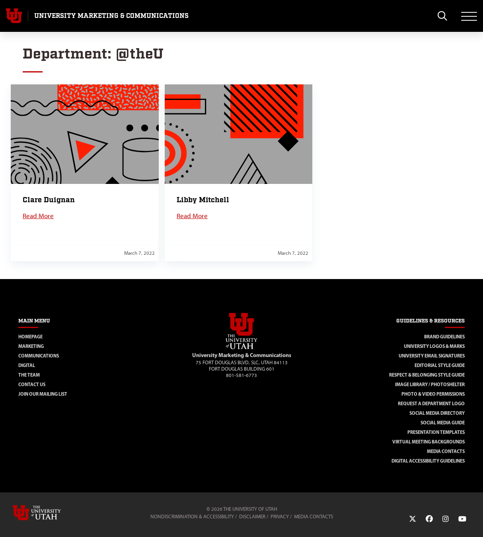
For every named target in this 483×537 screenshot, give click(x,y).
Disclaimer (252, 516)
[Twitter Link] (412, 519)
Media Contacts (446, 451)
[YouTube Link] (462, 519)
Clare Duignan (49, 200)
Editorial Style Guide (440, 365)
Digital (26, 365)
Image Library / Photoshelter (430, 384)
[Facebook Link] (429, 519)
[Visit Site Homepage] (241, 347)
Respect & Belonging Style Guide (427, 375)
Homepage (30, 337)
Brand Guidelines (444, 337)
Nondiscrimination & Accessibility (192, 516)
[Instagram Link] (445, 519)
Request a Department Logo (431, 403)
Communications (38, 356)
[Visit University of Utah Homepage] (14, 16)
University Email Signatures (432, 356)
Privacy (280, 516)
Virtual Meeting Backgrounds (428, 442)
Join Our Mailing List (42, 394)
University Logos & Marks (434, 346)
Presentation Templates (436, 432)
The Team (29, 375)
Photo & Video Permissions (433, 394)
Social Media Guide (443, 423)
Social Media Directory (437, 413)
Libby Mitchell (203, 200)
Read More (38, 216)
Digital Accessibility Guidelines (428, 461)
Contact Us (31, 384)
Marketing (31, 346)
